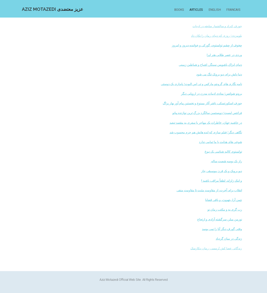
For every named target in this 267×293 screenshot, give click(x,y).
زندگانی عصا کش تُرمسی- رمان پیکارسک (216, 248)
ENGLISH (215, 10)
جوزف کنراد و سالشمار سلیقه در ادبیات (217, 26)
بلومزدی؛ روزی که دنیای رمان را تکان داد (216, 36)
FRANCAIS (233, 10)
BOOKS (179, 10)
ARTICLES (196, 10)
